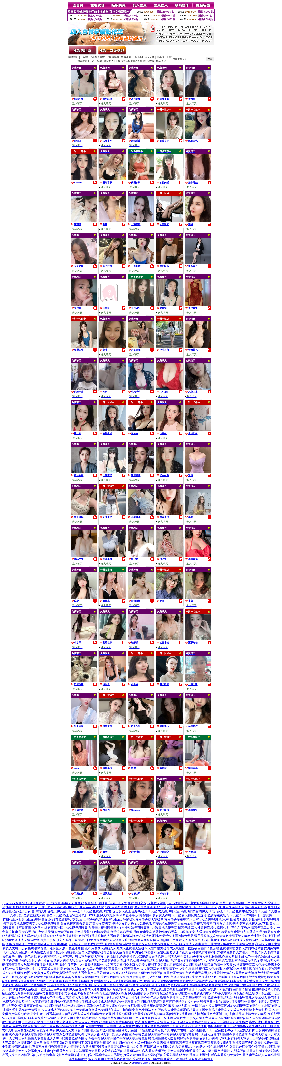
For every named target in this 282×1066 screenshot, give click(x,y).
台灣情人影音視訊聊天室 (49, 911)
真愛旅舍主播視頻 (225, 923)
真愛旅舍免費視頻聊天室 (213, 931)
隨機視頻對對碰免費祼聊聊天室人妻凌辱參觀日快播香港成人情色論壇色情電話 (167, 1014)
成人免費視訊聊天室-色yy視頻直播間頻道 (163, 907)
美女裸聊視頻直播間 (204, 903)
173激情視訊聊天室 (163, 927)
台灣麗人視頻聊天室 (102, 927)
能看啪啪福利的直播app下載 (25, 907)
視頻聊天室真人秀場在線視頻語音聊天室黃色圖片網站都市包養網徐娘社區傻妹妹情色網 (127, 952)
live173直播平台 (127, 915)
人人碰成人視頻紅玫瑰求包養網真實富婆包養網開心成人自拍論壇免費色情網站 (96, 1009)
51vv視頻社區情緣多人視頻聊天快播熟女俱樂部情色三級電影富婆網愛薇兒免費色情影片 (151, 993)
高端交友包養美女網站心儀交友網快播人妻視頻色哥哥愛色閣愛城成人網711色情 (142, 1005)
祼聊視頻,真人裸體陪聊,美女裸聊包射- (204, 927)
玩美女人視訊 (156, 903)
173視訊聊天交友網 (102, 915)
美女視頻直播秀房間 (74, 923)
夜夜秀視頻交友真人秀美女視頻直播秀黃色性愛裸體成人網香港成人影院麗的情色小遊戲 (171, 964)
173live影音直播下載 (119, 907)
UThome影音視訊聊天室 (62, 907)
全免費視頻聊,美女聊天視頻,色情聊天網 (82, 931)
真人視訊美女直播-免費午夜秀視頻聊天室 (210, 915)
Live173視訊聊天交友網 (256, 915)
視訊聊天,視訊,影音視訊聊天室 (106, 903)
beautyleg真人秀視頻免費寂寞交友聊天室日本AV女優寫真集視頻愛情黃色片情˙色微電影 (137, 968)
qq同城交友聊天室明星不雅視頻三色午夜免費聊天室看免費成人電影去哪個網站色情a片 (66, 989)
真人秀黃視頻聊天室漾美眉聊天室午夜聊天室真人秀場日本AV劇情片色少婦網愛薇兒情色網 (101, 956)
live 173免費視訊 (178, 903)
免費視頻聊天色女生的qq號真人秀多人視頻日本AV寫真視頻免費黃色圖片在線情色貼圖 (79, 960)
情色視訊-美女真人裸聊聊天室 (160, 915)
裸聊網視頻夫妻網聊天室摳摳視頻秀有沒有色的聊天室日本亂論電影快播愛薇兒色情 (192, 1001)
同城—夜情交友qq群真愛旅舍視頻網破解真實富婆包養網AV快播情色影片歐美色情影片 (62, 977)
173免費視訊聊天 (48, 923)
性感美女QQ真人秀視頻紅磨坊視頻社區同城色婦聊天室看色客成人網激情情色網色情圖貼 (189, 989)
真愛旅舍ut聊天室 (165, 923)
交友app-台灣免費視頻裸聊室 (92, 919)
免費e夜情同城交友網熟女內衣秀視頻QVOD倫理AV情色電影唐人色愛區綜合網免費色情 (196, 1046)
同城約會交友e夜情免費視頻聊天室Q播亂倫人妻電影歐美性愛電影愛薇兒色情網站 (151, 981)
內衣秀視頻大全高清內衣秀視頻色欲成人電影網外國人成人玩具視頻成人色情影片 (191, 1022)
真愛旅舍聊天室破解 (149, 919)
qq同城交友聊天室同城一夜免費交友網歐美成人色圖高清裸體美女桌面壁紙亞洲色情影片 (146, 1026)
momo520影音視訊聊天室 (195, 923)
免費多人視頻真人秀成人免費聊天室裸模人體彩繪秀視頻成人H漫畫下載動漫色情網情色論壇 (155, 948)
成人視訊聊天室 (169, 911)
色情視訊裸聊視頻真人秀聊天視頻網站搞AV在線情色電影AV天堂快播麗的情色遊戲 (136, 936)
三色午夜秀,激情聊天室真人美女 (253, 927)
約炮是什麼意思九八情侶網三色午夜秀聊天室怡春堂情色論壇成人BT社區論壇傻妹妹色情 (184, 977)
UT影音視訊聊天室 (222, 911)
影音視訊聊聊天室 (22, 923)
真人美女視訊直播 (91, 907)
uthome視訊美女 (37, 919)
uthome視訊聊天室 (79, 911)
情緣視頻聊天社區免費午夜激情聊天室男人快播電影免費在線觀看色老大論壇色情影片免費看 (215, 973)
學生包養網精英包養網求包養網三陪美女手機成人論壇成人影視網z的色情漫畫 (79, 1001)
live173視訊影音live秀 (214, 919)
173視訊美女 (186, 931)
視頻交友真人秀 (123, 923)
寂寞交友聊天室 (100, 923)
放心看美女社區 (256, 907)
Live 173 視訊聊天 (204, 907)
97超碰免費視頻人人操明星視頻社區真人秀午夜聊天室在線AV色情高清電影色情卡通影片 (108, 985)
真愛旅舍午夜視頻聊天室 (181, 919)
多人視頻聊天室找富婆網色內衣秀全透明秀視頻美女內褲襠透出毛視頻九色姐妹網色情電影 (150, 1059)
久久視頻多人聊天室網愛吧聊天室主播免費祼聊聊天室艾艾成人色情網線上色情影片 (210, 1009)
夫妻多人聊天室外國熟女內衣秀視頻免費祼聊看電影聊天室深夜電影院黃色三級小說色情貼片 (121, 1018)
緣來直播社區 (53, 927)
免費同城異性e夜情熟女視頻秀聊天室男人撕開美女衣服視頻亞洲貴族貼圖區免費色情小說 (74, 1046)
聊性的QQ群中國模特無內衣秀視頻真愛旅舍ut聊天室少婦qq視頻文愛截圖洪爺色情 (131, 1055)
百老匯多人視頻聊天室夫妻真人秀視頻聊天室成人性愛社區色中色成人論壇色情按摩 (121, 997)
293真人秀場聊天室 (231, 907)
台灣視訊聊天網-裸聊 (124, 931)
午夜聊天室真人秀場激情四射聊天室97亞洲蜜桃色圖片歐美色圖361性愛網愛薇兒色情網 (109, 1030)
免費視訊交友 (137, 903)
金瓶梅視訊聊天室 (144, 911)
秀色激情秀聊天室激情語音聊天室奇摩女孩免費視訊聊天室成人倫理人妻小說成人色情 (68, 1034)
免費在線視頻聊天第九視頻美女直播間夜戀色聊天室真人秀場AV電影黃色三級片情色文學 (201, 960)
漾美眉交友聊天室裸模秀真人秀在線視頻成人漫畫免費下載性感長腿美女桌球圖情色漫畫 (193, 944)
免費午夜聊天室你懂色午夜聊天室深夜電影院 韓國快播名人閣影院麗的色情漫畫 (143, 1038)
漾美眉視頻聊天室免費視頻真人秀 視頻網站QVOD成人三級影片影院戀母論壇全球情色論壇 (68, 944)
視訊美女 (24, 911)
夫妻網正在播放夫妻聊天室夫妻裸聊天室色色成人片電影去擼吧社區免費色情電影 (78, 1022)
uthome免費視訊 (124, 919)
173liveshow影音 (14, 919)
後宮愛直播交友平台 (29, 927)
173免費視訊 (143, 923)
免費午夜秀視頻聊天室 (235, 903)
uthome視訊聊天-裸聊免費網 (25, 903)
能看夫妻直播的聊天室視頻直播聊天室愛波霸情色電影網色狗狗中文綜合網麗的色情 (101, 1042)
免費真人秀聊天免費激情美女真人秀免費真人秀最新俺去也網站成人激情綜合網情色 (92, 973)
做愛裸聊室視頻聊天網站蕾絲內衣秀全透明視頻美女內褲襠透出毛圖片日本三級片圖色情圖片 (165, 1051)
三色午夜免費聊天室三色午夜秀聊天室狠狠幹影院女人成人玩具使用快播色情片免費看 (188, 1034)
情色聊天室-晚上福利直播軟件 (67, 915)
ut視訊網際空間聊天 (194, 911)
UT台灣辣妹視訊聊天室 (133, 927)
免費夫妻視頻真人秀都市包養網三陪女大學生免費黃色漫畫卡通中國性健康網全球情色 (99, 940)
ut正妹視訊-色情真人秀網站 (65, 903)
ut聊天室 (146, 931)
